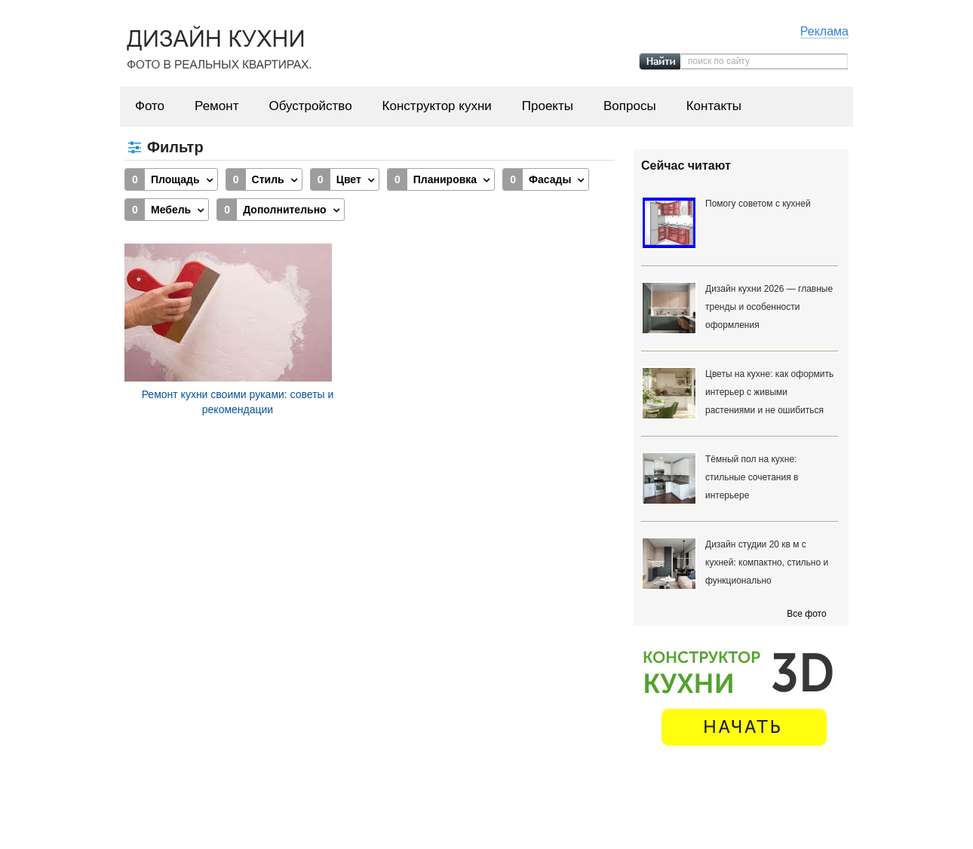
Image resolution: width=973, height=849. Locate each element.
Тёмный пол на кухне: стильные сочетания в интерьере (751, 477)
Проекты (547, 106)
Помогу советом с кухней (758, 203)
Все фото (806, 613)
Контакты (713, 106)
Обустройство (310, 106)
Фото (149, 106)
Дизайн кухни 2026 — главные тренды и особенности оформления (769, 307)
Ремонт (216, 106)
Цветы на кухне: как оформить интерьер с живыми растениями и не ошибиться (769, 392)
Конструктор (531, 818)
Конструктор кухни (437, 106)
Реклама (824, 31)
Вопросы (629, 106)
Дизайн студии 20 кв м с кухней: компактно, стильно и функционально (766, 562)
